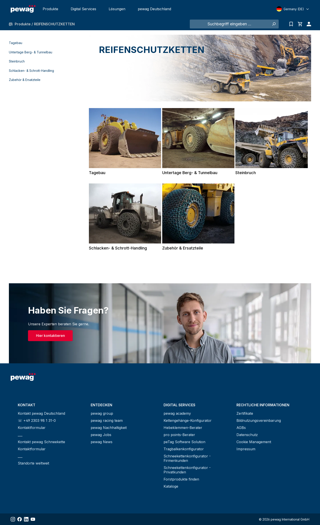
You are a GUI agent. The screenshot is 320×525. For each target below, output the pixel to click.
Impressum (245, 449)
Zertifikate (244, 413)
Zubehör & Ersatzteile (24, 80)
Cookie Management (253, 442)
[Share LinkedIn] (26, 519)
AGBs (241, 427)
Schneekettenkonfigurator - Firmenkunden (187, 458)
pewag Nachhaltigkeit (109, 427)
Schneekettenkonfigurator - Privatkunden (187, 469)
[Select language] (292, 9)
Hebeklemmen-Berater (183, 427)
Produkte (50, 9)
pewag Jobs (101, 434)
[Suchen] (274, 24)
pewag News (101, 442)
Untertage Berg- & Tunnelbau (30, 52)
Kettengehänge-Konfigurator (188, 420)
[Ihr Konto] (307, 24)
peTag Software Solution (184, 442)
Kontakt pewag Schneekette (41, 442)
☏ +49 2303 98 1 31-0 (37, 420)
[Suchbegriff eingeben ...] (229, 24)
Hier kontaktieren (50, 335)
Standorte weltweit (33, 463)
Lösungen (117, 9)
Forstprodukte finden (181, 479)
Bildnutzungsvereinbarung (258, 420)
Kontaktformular (32, 427)
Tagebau (15, 43)
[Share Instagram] (13, 519)
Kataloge (171, 486)
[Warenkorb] (300, 24)
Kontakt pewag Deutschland (41, 413)
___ (20, 434)
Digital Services (83, 9)
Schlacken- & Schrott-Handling (31, 70)
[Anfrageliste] (291, 24)
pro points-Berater (179, 434)
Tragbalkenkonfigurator (184, 449)
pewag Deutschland (154, 9)
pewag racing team (107, 420)
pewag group (102, 413)
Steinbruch (17, 61)
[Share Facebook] (19, 519)
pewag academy (177, 413)
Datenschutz (247, 434)
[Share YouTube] (33, 519)
